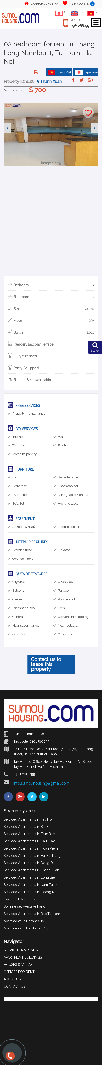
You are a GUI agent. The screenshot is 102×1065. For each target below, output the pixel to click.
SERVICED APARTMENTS (23, 950)
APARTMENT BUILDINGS (23, 957)
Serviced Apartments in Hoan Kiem (31, 848)
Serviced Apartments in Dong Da (29, 863)
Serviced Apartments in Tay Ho (28, 819)
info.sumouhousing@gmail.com (41, 783)
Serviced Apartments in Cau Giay (29, 841)
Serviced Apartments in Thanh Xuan (31, 870)
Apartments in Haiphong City (26, 928)
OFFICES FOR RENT (19, 972)
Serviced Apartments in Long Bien (30, 877)
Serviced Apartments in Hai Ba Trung (32, 856)
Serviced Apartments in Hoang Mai (30, 892)
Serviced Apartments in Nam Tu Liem (33, 885)
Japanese (86, 72)
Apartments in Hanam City (24, 921)
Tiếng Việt (59, 72)
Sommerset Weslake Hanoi (25, 906)
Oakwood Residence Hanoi (25, 899)
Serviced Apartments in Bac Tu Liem (32, 914)
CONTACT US (14, 986)
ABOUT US (12, 979)
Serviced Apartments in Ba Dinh (28, 827)
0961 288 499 (80, 26)
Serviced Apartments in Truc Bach (30, 834)
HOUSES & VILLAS (18, 965)
